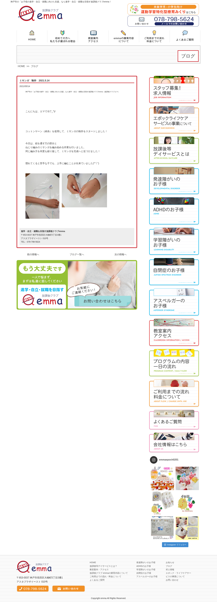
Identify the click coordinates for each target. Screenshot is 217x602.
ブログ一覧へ (77, 254)
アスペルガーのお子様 (146, 576)
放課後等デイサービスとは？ (103, 566)
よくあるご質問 (97, 580)
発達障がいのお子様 (145, 562)
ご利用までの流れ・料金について (105, 576)
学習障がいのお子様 (145, 569)
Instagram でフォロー (175, 545)
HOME (21, 66)
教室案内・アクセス (99, 569)
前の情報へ (33, 254)
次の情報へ (121, 254)
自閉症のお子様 (143, 573)
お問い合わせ (172, 580)
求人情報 (170, 569)
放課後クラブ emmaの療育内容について (109, 573)
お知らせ (170, 562)
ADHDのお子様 (143, 566)
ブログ (169, 566)
